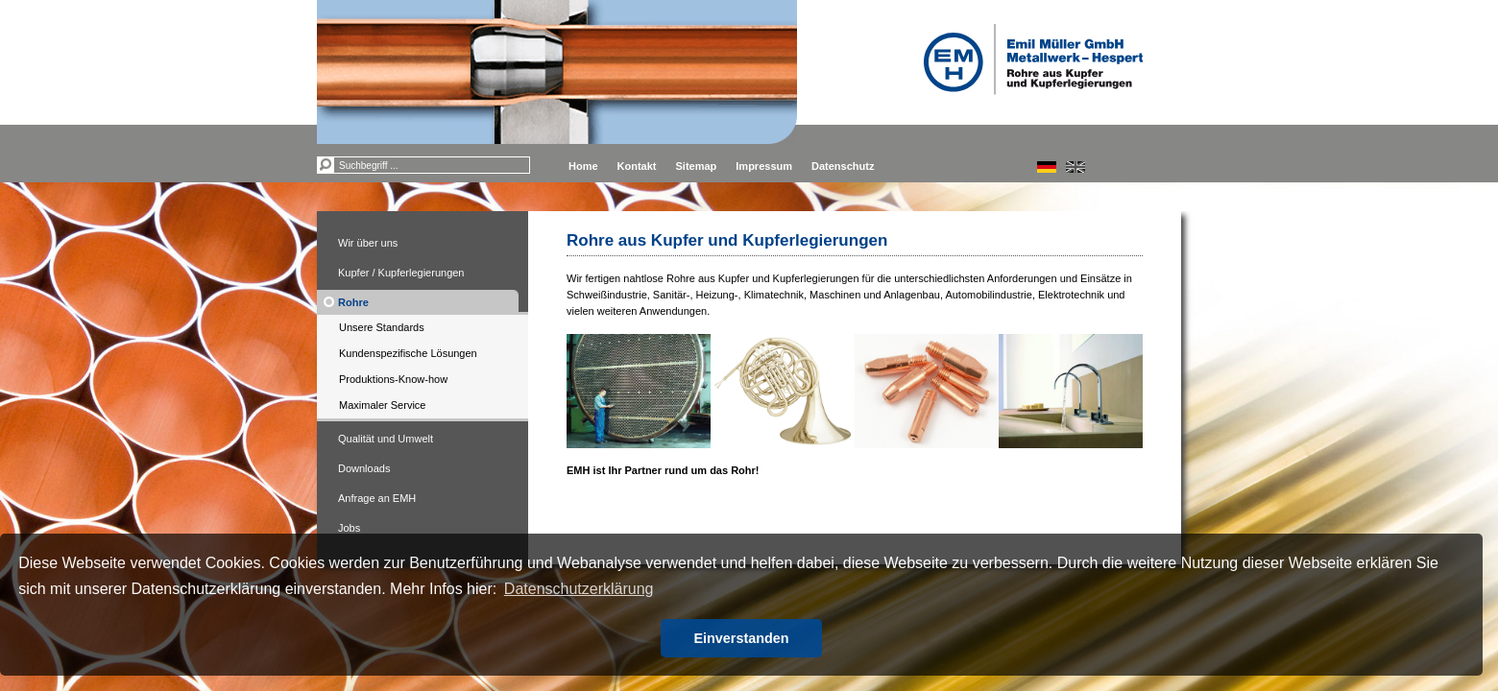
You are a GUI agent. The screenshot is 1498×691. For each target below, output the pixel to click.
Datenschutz (842, 166)
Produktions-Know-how (393, 379)
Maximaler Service (382, 405)
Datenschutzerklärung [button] (579, 589)
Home (583, 166)
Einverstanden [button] (740, 638)
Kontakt (637, 166)
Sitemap (696, 166)
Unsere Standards (381, 327)
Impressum (764, 166)
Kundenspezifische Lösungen (408, 353)
